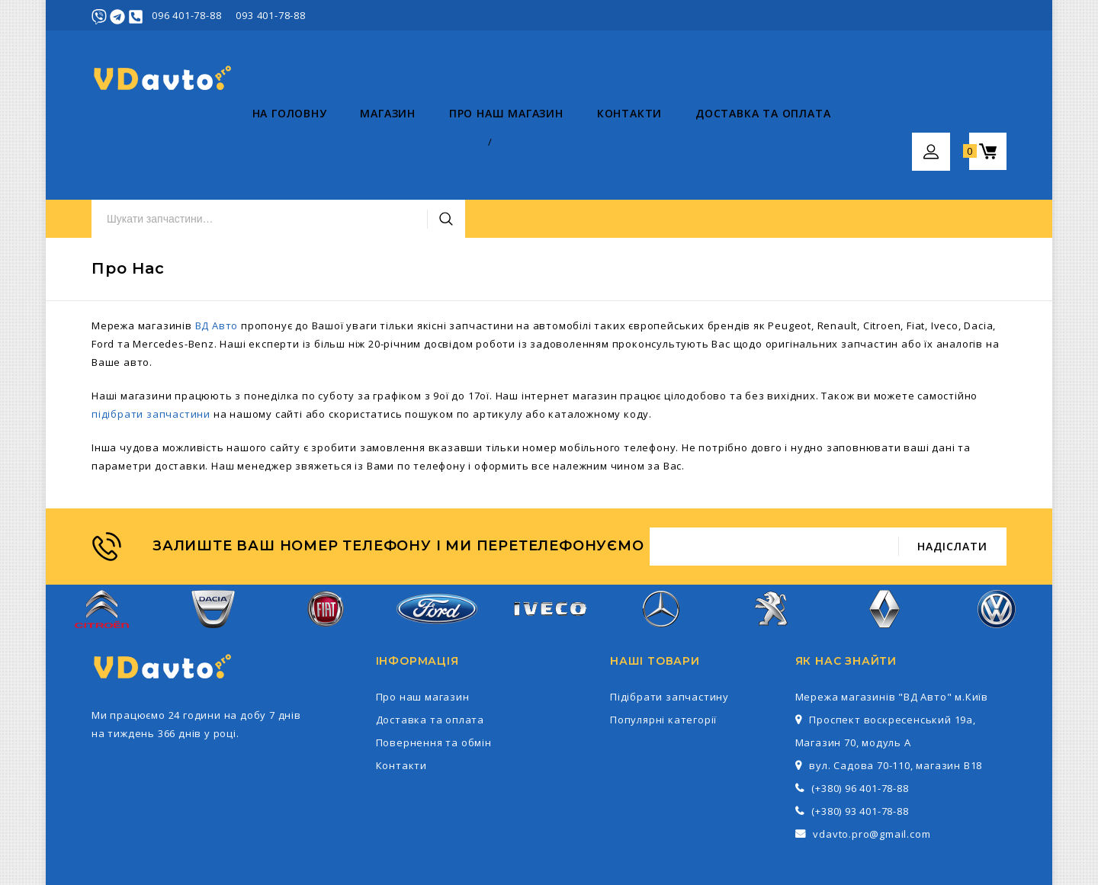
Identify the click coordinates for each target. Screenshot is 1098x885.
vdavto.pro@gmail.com (871, 761)
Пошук (742, 78)
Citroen (102, 544)
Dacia (213, 544)
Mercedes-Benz (660, 544)
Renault (885, 544)
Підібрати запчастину (669, 623)
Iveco (549, 544)
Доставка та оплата (602, 145)
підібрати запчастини (151, 341)
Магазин (227, 145)
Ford (437, 543)
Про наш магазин (345, 145)
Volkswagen (996, 544)
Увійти (920, 15)
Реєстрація (977, 15)
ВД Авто (217, 252)
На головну (129, 145)
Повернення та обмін (434, 669)
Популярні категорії (663, 646)
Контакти (468, 145)
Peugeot (773, 544)
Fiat (326, 544)
